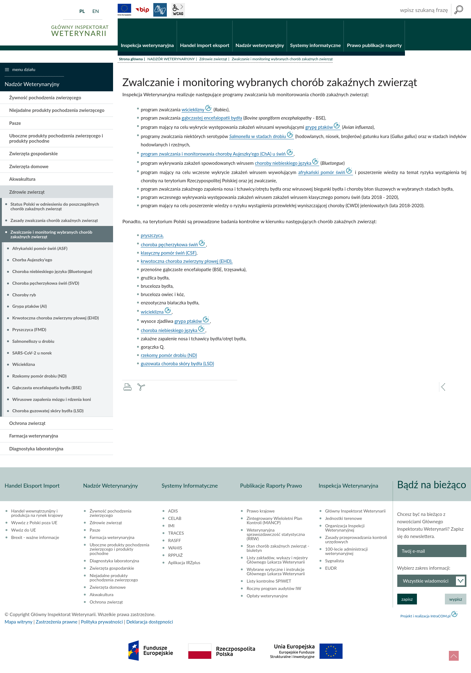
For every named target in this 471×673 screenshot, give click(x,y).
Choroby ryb (24, 296)
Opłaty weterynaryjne (267, 598)
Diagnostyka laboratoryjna (36, 450)
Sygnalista (334, 563)
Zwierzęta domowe (29, 168)
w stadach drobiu (257, 138)
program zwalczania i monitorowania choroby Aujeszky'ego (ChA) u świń (213, 155)
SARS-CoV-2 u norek (32, 354)
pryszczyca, (152, 237)
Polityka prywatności (102, 624)
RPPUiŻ (175, 557)
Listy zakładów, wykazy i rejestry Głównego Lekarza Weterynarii (277, 562)
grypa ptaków (188, 323)
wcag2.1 (178, 10)
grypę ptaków (319, 129)
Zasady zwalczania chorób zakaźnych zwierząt (54, 222)
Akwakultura (22, 181)
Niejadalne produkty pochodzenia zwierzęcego (56, 112)
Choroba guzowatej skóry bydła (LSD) (48, 412)
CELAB (174, 520)
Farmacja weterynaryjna (33, 438)
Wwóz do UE (23, 532)
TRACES (176, 535)
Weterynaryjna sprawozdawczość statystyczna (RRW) (276, 536)
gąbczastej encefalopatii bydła (212, 119)
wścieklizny (193, 111)
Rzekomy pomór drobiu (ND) (39, 377)
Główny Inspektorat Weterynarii (355, 513)
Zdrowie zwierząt (213, 60)
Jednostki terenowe (343, 520)
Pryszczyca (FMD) (29, 331)
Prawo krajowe (261, 513)
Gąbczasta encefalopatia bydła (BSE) (46, 389)
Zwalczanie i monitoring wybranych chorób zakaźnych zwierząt (51, 236)
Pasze (15, 125)
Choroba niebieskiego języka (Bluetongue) (52, 273)
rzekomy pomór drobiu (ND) (169, 357)
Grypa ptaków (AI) (29, 308)
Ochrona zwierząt (27, 425)
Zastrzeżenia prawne (56, 624)
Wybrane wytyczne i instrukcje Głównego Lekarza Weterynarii (276, 573)
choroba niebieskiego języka (169, 332)
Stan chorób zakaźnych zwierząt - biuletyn (278, 550)
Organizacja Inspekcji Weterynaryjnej (344, 530)
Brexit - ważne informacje (35, 539)
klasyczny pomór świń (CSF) (168, 255)
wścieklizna (152, 314)
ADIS (173, 513)
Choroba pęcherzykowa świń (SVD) (45, 284)
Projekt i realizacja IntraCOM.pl (425, 618)
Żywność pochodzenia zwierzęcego (45, 99)
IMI (171, 528)
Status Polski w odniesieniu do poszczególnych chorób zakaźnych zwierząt (54, 208)
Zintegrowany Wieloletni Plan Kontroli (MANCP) (274, 522)
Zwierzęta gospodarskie (33, 155)
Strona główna (131, 60)
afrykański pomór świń (321, 174)
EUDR (331, 570)
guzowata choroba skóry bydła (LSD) (177, 365)
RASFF (174, 542)
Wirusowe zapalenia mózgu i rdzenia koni (51, 401)
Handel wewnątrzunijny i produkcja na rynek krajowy (37, 515)
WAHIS (175, 550)
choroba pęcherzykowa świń (169, 246)
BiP (142, 10)
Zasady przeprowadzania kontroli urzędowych (356, 541)
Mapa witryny (18, 624)
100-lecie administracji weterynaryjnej (346, 553)
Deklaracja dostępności (149, 624)
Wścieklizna (23, 366)
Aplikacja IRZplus (184, 565)
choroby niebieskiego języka (283, 165)
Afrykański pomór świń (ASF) (39, 250)
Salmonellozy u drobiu (33, 343)
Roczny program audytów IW (274, 590)
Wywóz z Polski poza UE (34, 525)
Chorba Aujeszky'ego (32, 261)
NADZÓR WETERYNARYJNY (171, 60)
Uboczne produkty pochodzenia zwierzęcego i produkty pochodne (56, 140)
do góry (454, 656)
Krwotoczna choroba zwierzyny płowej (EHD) (55, 320)
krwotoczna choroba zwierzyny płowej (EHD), (187, 263)
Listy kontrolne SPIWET (269, 583)
